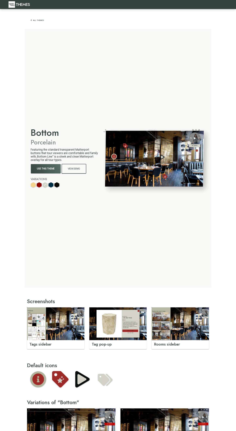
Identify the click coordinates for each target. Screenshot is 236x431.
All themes (37, 20)
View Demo (74, 168)
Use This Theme (46, 168)
